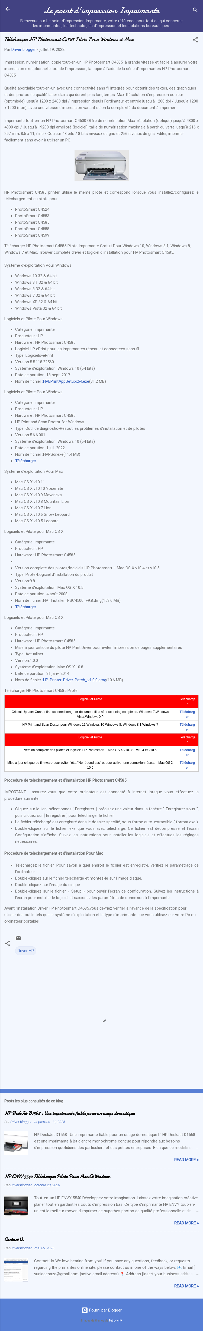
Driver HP (26, 950)
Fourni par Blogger (102, 1310)
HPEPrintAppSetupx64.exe (66, 381)
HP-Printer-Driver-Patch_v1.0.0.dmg (74, 680)
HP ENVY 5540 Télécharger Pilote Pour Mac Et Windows (57, 1176)
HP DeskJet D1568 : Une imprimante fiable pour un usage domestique (69, 1113)
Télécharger (25, 460)
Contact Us (13, 1239)
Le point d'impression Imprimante (101, 10)
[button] (195, 41)
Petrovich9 (115, 1320)
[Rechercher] (195, 11)
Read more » (186, 1159)
